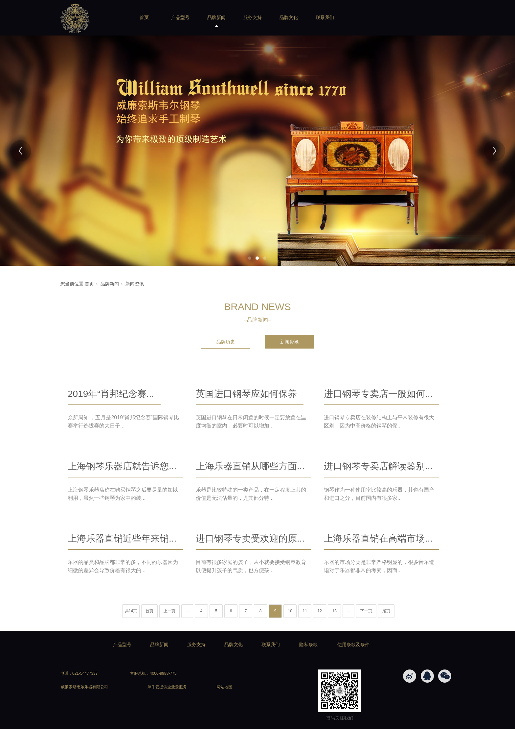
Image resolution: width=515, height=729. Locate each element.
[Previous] (20, 150)
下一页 (366, 611)
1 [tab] (249, 258)
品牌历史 (225, 341)
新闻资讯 (134, 283)
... (187, 611)
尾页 (386, 611)
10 (290, 611)
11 (304, 611)
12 (319, 611)
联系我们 (325, 17)
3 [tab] (264, 258)
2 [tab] (257, 258)
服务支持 (252, 17)
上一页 (169, 611)
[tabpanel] (257, 151)
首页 (144, 17)
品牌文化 (289, 17)
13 (334, 611)
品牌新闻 (216, 17)
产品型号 (180, 17)
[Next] (494, 150)
